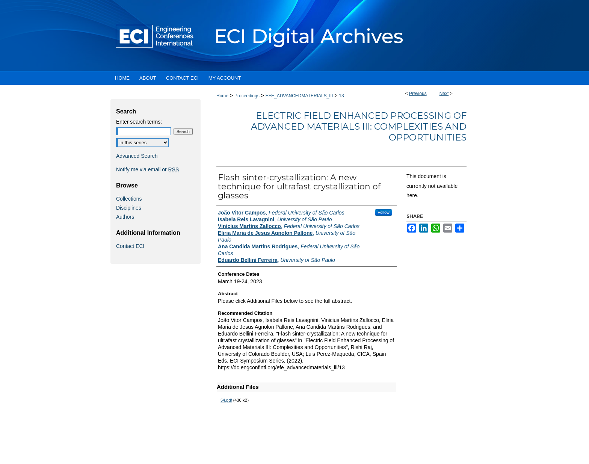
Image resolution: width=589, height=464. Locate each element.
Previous (418, 93)
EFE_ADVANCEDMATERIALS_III (299, 95)
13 (341, 95)
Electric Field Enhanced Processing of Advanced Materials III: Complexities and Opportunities (359, 126)
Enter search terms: (139, 122)
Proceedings (247, 95)
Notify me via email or (147, 169)
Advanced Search (137, 156)
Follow (384, 212)
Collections (129, 199)
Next (444, 93)
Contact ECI (130, 246)
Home (222, 95)
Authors (125, 217)
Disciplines (128, 208)
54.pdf (226, 400)
